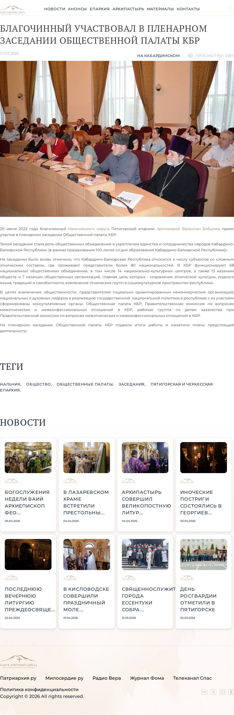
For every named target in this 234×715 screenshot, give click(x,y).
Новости (54, 9)
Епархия (100, 9)
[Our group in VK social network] (205, 693)
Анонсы (77, 9)
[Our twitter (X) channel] (214, 693)
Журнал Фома (147, 678)
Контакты (188, 9)
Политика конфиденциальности (39, 689)
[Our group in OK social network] (231, 693)
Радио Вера (107, 678)
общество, (39, 384)
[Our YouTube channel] (223, 693)
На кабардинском (158, 56)
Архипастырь (128, 9)
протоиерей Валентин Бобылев (188, 229)
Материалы (160, 9)
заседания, (133, 384)
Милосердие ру (64, 678)
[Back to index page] (12, 13)
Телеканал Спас (192, 678)
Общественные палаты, (86, 384)
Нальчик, (11, 384)
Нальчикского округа (88, 229)
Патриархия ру (18, 678)
